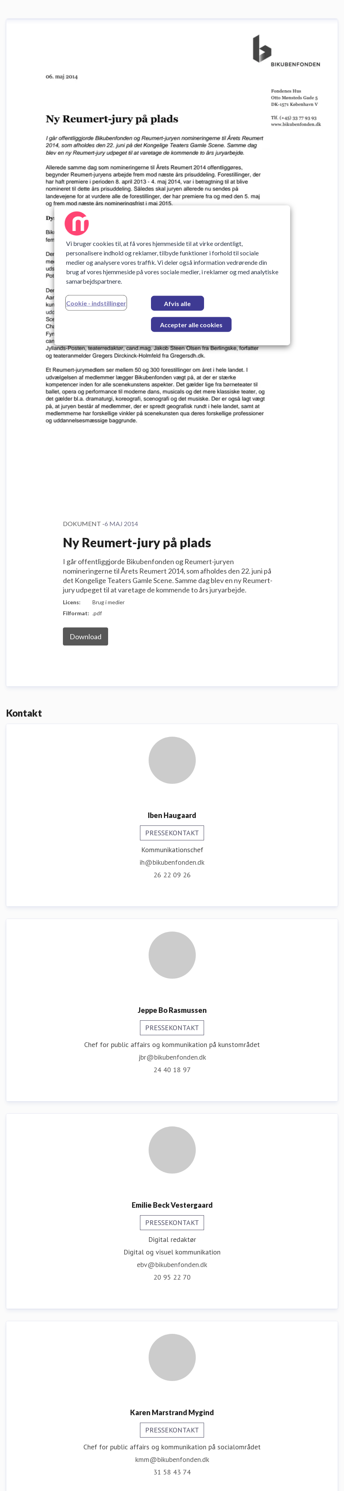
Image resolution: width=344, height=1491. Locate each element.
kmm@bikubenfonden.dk (172, 1000)
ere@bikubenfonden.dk (172, 1194)
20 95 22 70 (172, 817)
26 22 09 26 (172, 415)
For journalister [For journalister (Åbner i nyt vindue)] (260, 1475)
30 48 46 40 (172, 1207)
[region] (172, 275)
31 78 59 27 (172, 1402)
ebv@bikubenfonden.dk (172, 805)
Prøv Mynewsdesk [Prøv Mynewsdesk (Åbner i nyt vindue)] (195, 1475)
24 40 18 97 (172, 610)
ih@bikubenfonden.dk (172, 402)
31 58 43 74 (172, 1012)
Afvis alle (177, 303)
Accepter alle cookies (191, 324)
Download (85, 177)
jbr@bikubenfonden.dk (172, 597)
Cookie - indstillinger (96, 303)
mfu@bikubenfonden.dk (172, 1389)
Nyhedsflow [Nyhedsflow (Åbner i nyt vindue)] (316, 1475)
